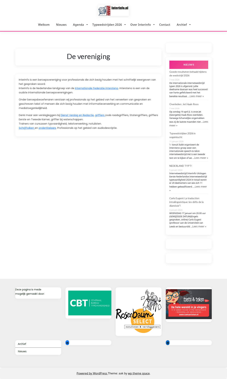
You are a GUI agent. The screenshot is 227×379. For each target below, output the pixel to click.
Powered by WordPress (92, 373)
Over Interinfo (140, 24)
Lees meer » (197, 96)
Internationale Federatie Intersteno (96, 88)
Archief (182, 23)
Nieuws (61, 25)
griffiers (100, 115)
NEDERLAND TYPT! (180, 165)
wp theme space (139, 373)
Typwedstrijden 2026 (107, 25)
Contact (164, 24)
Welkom (44, 25)
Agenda (78, 25)
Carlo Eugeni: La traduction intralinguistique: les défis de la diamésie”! (186, 202)
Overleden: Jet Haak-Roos (184, 104)
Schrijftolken (27, 128)
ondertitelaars (47, 128)
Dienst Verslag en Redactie (77, 115)
